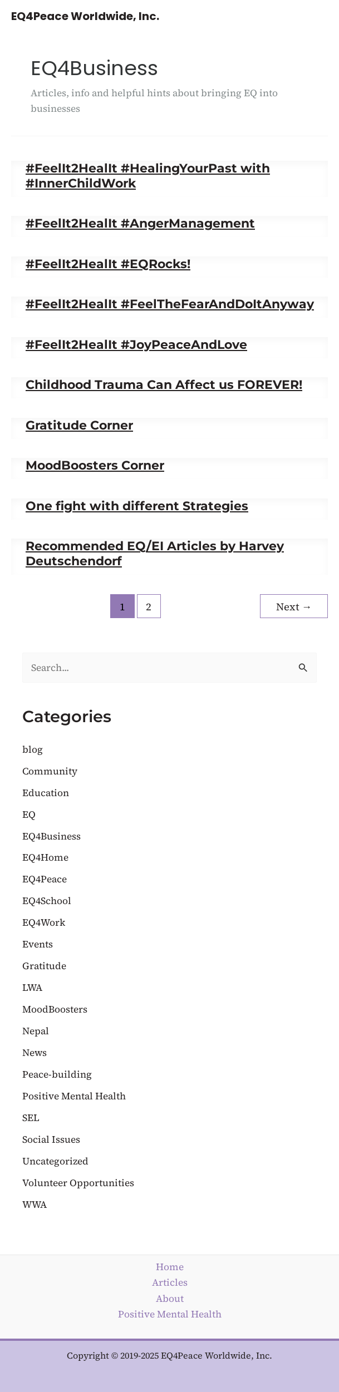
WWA (34, 1204)
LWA (32, 987)
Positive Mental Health (74, 1096)
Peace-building (57, 1074)
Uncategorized (55, 1161)
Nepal (35, 1031)
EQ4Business (51, 836)
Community (49, 771)
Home (170, 1266)
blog (32, 749)
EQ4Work (43, 922)
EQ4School (46, 900)
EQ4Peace (44, 879)
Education (45, 792)
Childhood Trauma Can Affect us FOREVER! (164, 384)
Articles (170, 1282)
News (34, 1052)
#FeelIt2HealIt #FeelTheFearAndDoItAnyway (170, 304)
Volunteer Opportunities (78, 1182)
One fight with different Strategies (137, 505)
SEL (31, 1117)
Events (37, 944)
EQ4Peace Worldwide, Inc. (85, 16)
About (170, 1298)
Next (294, 607)
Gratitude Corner (79, 425)
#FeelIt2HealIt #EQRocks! (108, 263)
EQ (29, 814)
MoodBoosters (54, 1009)
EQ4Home (45, 857)
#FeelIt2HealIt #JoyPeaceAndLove (136, 344)
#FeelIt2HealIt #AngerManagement (140, 223)
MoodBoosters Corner (95, 465)
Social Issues (51, 1139)
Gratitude (44, 966)
